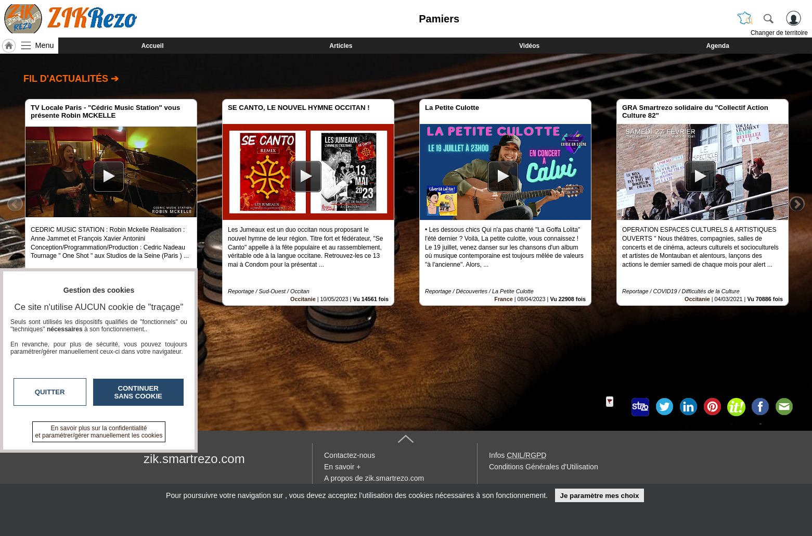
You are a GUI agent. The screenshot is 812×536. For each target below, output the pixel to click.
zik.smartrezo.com (194, 459)
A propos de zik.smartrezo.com (374, 478)
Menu (44, 45)
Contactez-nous (349, 455)
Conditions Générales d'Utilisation (543, 467)
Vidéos (529, 45)
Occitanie (303, 299)
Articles (340, 45)
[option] (111, 202)
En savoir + (342, 467)
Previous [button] (15, 203)
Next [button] (797, 203)
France (503, 299)
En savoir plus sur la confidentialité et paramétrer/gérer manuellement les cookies (99, 432)
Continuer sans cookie (138, 392)
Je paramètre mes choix (599, 496)
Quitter (50, 392)
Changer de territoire (779, 32)
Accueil (152, 45)
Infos (517, 455)
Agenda (717, 45)
